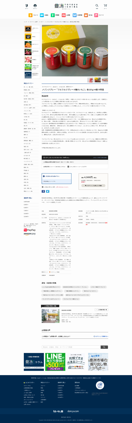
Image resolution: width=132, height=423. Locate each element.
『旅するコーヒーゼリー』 (90, 291)
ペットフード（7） (28, 161)
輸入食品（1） (27, 158)
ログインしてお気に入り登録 (93, 185)
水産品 (44, 15)
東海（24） (26, 173)
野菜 (42, 388)
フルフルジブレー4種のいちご (71, 299)
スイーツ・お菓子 (34, 21)
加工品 (88, 15)
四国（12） (26, 185)
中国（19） (26, 182)
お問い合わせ (27, 404)
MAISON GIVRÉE (53, 211)
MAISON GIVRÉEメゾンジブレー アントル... (75, 287)
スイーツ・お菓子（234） (30, 107)
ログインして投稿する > (101, 336)
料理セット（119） (28, 113)
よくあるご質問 (28, 392)
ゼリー (42, 21)
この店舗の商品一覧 (102, 309)
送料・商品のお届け (29, 397)
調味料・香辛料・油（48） (30, 128)
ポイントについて (28, 399)
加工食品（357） (28, 104)
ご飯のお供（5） (28, 152)
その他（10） (27, 116)
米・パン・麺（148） (29, 87)
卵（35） (26, 119)
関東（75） (26, 167)
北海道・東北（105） (29, 164)
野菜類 (55, 15)
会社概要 (77, 385)
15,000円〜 (26, 216)
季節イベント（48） (28, 191)
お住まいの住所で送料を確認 (100, 157)
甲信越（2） (27, 170)
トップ (25, 21)
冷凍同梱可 (43, 399)
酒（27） (26, 125)
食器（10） (26, 146)
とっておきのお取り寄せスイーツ (51, 287)
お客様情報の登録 (28, 388)
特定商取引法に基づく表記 (81, 392)
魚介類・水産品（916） (29, 98)
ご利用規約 (77, 388)
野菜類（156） (27, 90)
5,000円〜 (26, 207)
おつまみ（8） (27, 155)
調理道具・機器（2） (29, 140)
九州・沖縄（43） (28, 188)
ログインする (27, 385)
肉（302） (26, 96)
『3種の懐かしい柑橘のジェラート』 (52, 291)
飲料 (42, 402)
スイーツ (99, 15)
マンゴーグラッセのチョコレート (51, 299)
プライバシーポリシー (80, 390)
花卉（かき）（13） (28, 149)
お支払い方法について (29, 395)
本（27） (26, 137)
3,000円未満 (26, 201)
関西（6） (26, 176)
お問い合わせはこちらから (62, 187)
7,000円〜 (26, 210)
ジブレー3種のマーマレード (98, 287)
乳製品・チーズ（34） (29, 122)
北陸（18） (26, 179)
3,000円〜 (26, 204)
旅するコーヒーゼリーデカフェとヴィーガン (77, 295)
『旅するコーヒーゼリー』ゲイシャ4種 (53, 295)
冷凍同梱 (77, 15)
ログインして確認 (55, 272)
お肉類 (66, 15)
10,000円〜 (26, 213)
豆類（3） (26, 101)
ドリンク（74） (27, 110)
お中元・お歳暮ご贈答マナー (31, 402)
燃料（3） (26, 134)
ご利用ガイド (27, 390)
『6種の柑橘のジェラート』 (72, 291)
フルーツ (33, 15)
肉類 (42, 392)
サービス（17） (27, 143)
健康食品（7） (27, 131)
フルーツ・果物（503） (29, 93)
